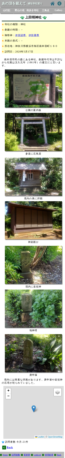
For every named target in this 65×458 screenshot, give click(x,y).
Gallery (58, 10)
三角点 (45, 10)
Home (5, 455)
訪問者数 (16, 455)
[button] (34, 408)
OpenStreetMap (55, 437)
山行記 (6, 10)
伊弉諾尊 (20, 35)
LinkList (37, 455)
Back (59, 455)
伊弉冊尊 (34, 35)
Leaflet (39, 437)
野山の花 (19, 10)
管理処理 (49, 455)
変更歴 (27, 455)
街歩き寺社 (33, 10)
